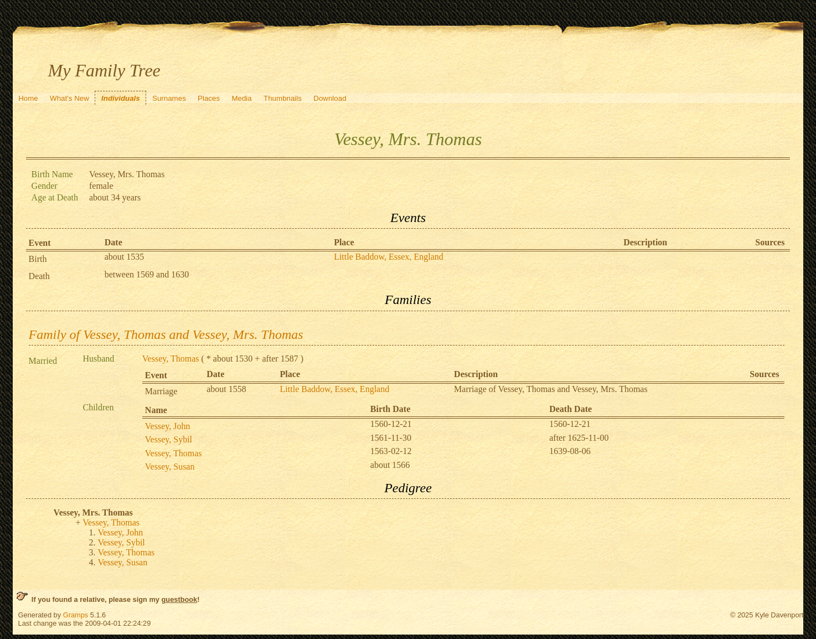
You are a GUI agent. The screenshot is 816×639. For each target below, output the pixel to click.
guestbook (180, 599)
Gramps (76, 615)
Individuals (120, 98)
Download (329, 98)
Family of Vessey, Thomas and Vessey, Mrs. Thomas (166, 334)
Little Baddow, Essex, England (388, 256)
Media (241, 98)
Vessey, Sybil (168, 439)
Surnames (169, 98)
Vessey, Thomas (170, 358)
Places (209, 98)
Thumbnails (283, 98)
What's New (69, 98)
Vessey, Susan (170, 466)
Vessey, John (167, 426)
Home (28, 98)
